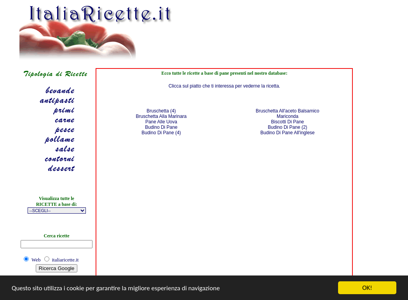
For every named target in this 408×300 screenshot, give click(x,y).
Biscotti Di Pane (287, 122)
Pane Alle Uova (161, 122)
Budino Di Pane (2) (287, 127)
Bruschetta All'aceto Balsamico (287, 111)
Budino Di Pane (161, 127)
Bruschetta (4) (161, 111)
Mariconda (287, 116)
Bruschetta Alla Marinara (161, 116)
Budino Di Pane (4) (161, 132)
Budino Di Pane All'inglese (287, 132)
